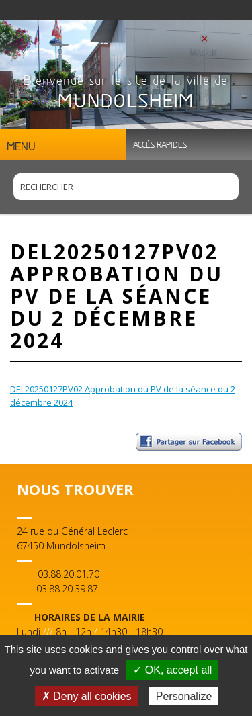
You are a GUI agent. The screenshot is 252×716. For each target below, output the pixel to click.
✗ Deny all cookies (87, 696)
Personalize (184, 696)
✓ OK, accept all (172, 670)
